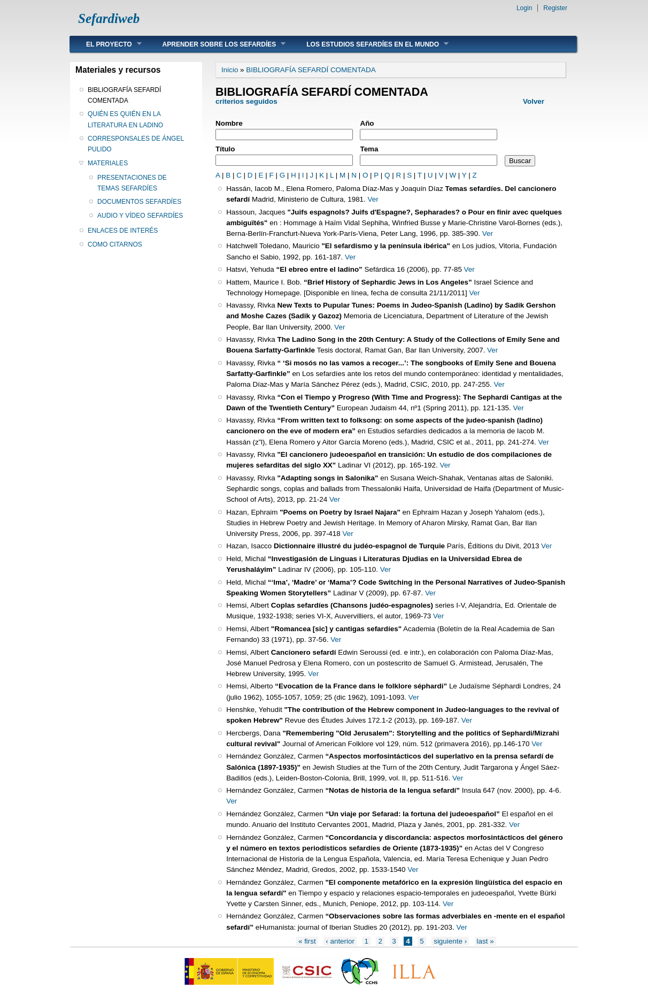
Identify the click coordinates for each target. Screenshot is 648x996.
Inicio (229, 70)
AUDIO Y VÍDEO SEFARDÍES (140, 215)
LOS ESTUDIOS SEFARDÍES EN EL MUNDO (369, 44)
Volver (533, 101)
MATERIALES (108, 163)
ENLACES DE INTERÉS (123, 230)
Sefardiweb (109, 18)
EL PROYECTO (106, 44)
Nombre (229, 123)
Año (367, 123)
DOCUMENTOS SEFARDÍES (139, 201)
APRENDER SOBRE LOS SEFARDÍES (216, 44)
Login (524, 8)
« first (307, 941)
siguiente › (450, 941)
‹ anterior (340, 941)
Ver (373, 199)
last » (485, 941)
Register (555, 8)
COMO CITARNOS (115, 244)
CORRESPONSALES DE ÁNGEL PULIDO (136, 144)
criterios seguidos (247, 101)
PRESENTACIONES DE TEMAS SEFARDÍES (132, 183)
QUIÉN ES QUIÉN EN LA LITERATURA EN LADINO (125, 119)
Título (225, 149)
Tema (369, 149)
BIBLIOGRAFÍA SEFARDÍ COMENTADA (124, 95)
